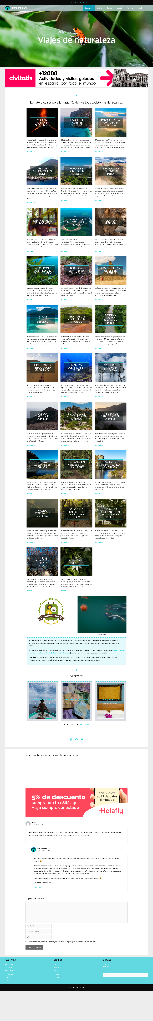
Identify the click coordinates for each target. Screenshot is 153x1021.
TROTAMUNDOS (9, 974)
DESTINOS (83, 724)
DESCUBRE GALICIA (10, 971)
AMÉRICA (56, 967)
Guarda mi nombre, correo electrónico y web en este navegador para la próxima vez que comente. (62, 942)
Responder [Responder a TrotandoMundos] (37, 887)
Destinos (90, 8)
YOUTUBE (105, 969)
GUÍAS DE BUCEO (9, 967)
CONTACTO (8, 977)
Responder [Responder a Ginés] (32, 840)
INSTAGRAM (106, 966)
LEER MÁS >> (31, 152)
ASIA (55, 964)
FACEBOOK (106, 964)
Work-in (143, 8)
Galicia (111, 8)
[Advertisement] (76, 773)
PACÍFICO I (57, 981)
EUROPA (56, 974)
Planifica (132, 8)
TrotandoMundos (19, 7)
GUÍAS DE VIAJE (9, 964)
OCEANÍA (56, 977)
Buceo (121, 8)
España (101, 8)
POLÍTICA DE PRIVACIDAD (12, 981)
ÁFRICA (56, 971)
